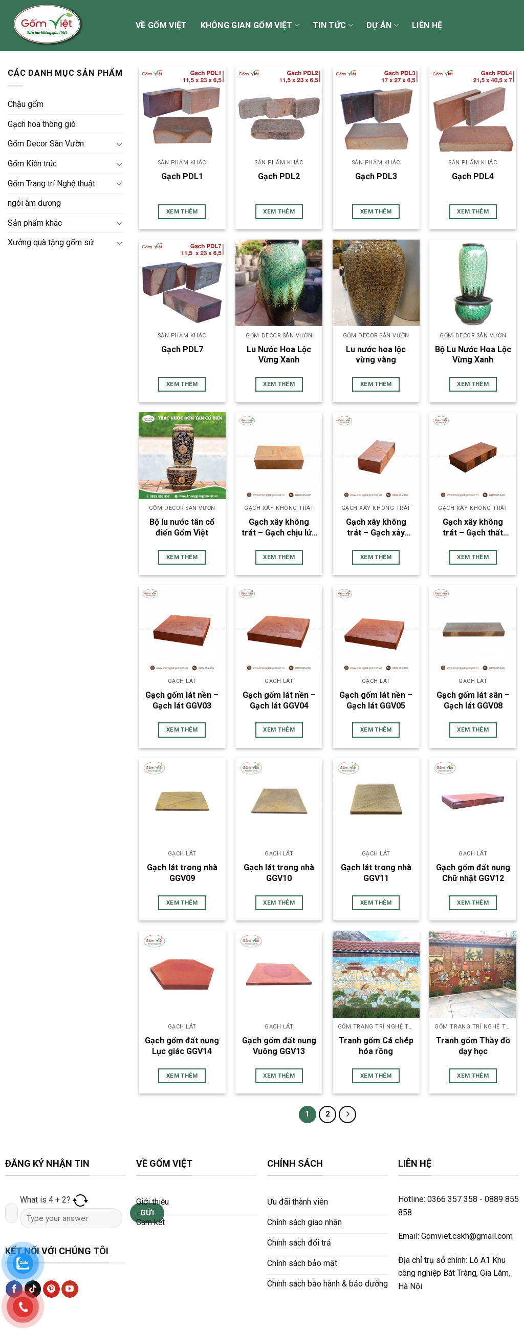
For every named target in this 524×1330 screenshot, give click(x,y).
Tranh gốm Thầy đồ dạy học (473, 1046)
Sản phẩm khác (35, 223)
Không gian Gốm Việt (250, 25)
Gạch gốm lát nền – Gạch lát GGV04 (279, 700)
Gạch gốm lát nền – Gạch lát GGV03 (182, 700)
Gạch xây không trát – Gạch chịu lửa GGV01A (279, 528)
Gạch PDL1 (182, 176)
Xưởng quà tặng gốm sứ (51, 242)
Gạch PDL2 (279, 176)
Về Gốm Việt (161, 25)
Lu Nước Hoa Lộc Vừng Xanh (279, 355)
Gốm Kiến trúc (32, 163)
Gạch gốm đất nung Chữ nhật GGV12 (473, 873)
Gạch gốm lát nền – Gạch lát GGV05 (375, 700)
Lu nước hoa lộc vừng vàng (376, 355)
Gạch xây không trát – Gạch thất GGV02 (473, 528)
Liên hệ (427, 25)
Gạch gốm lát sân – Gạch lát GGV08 (473, 700)
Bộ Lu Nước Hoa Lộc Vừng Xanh (473, 355)
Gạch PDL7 (182, 349)
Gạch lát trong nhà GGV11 (376, 873)
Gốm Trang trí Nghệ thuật (51, 183)
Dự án (382, 25)
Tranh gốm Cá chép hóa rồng (376, 1046)
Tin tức (333, 25)
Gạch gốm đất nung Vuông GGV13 (279, 1046)
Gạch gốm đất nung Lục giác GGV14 (182, 1046)
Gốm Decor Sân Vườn (46, 143)
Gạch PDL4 (473, 176)
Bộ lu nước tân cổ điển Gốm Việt (181, 527)
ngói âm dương (34, 203)
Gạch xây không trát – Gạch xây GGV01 (376, 528)
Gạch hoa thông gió (42, 124)
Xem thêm (182, 211)
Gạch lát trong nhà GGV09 (182, 873)
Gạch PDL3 (376, 176)
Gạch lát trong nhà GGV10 (279, 873)
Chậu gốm (25, 104)
